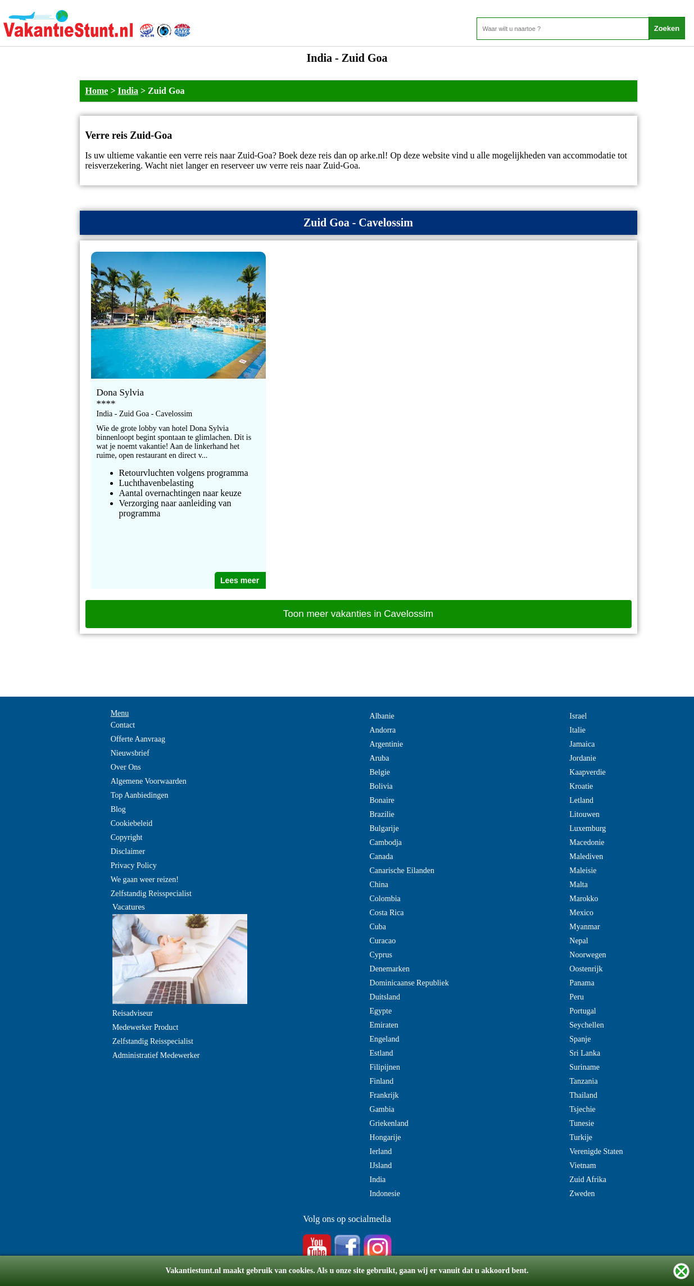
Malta (578, 884)
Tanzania (583, 1081)
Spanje (580, 1039)
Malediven (586, 856)
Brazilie (382, 814)
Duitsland (385, 997)
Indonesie (385, 1193)
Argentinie (386, 744)
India (128, 91)
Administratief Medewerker (156, 1055)
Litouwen (584, 814)
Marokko (583, 898)
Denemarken (390, 969)
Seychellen (586, 1025)
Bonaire (382, 800)
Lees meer (239, 580)
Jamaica (582, 744)
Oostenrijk (585, 969)
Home (96, 91)
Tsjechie (582, 1109)
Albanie (382, 716)
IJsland (381, 1165)
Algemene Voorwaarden (149, 781)
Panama (581, 983)
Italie (577, 730)
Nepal (578, 941)
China (379, 884)
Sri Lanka (584, 1053)
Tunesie (581, 1123)
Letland (581, 800)
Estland (381, 1053)
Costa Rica (387, 912)
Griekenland (389, 1123)
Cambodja (386, 842)
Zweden (582, 1193)
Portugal (582, 1011)
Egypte (381, 1011)
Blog (118, 809)
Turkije (580, 1137)
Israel (578, 716)
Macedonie (586, 842)
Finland (382, 1081)
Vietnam (582, 1165)
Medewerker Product (145, 1027)
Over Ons (126, 767)
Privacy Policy (134, 865)
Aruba (379, 758)
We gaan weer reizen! (145, 879)
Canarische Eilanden (402, 870)
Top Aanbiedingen (140, 795)
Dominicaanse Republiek (409, 983)
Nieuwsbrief (130, 753)
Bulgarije (384, 828)
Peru (576, 997)
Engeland (385, 1039)
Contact (123, 725)
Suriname (584, 1067)
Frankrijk (384, 1095)
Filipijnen (385, 1067)
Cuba (378, 927)
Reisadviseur (132, 1013)
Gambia (382, 1109)
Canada (381, 856)
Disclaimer (128, 851)
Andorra (383, 730)
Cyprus (381, 955)
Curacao (383, 941)
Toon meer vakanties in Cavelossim (358, 613)
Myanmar (584, 927)
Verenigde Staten (596, 1151)
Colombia (385, 898)
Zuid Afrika (587, 1179)
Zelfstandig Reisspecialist (151, 893)
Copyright (127, 837)
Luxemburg (587, 828)
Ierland (381, 1151)
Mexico (581, 912)
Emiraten (384, 1025)
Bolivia (381, 786)
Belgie (380, 772)
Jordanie (582, 758)
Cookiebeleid (132, 823)
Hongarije (385, 1137)
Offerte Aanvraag (138, 739)
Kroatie (581, 786)
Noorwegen (587, 955)
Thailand (583, 1095)
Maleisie (582, 870)
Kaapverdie (587, 772)
